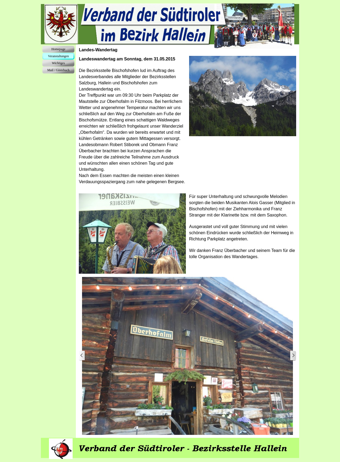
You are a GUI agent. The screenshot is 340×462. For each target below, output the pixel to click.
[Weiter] (293, 356)
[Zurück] (82, 356)
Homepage (58, 49)
